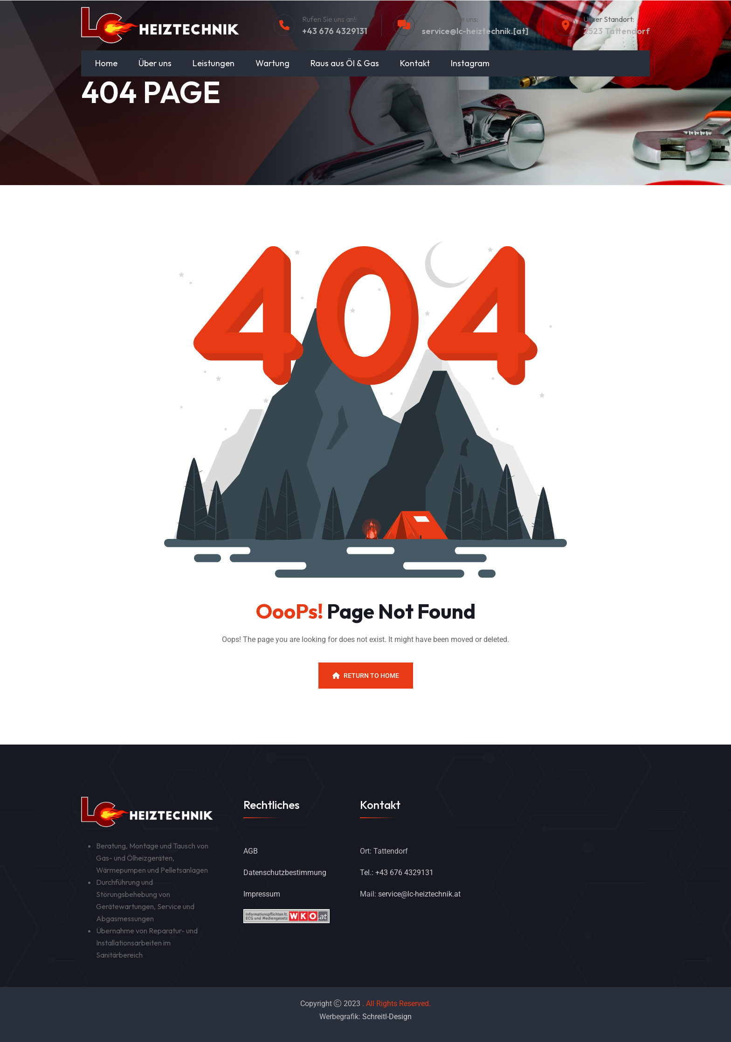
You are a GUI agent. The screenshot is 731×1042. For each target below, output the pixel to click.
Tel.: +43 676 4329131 (397, 872)
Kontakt (415, 63)
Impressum (261, 894)
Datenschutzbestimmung (284, 872)
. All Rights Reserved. (396, 1003)
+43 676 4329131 (334, 31)
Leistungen (213, 63)
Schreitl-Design (387, 1016)
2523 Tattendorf (616, 31)
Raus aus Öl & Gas (344, 63)
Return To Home (365, 675)
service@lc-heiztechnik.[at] (475, 31)
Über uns (155, 63)
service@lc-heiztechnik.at (419, 894)
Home (106, 63)
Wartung (272, 63)
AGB (250, 851)
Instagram (470, 63)
